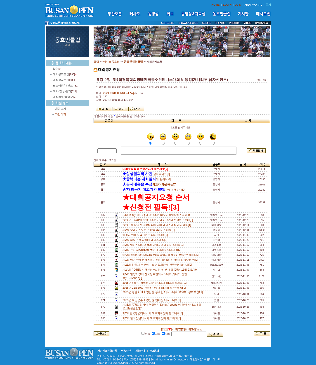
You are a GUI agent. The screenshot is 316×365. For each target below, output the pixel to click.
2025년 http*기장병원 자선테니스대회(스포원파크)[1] (155, 282)
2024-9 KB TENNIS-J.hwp (118, 93)
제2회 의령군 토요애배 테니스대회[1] (146, 239)
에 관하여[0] (147, 179)
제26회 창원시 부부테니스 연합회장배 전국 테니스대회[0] (158, 264)
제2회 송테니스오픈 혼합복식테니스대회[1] (149, 230)
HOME (216, 4)
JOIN (238, 4)
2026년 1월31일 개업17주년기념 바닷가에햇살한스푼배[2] (158, 220)
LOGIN (227, 4)
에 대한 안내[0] (154, 189)
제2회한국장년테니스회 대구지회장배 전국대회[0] (153, 313)
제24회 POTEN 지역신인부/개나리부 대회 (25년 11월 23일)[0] (161, 269)
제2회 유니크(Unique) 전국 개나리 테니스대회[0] (153, 249)
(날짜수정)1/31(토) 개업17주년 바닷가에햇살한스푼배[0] (157, 215)
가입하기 (60, 114)
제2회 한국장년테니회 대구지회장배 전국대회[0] (152, 318)
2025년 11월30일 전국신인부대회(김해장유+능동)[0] (155, 287)
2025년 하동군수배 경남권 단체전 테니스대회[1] (152, 300)
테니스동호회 (111, 61)
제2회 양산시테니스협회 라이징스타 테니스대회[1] (154, 244)
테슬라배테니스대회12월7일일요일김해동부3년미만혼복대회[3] (162, 254)
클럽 (96, 61)
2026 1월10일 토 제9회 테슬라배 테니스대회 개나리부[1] (157, 225)
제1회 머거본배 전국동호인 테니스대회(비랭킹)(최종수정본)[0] (161, 259)
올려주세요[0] (146, 174)
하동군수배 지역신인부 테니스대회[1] (146, 234)
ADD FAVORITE (253, 4)
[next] (199, 329)
